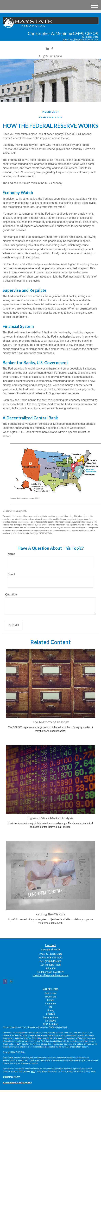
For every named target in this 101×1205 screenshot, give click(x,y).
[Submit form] (14, 625)
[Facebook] (52, 49)
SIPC (33, 1072)
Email (11, 574)
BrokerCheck (61, 1027)
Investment (50, 996)
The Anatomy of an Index (50, 722)
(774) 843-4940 (50, 56)
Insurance (50, 1003)
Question (11, 594)
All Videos (50, 1020)
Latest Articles (50, 1017)
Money (50, 1010)
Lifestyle (50, 1013)
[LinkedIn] (47, 49)
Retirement (50, 993)
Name (11, 553)
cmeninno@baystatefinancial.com (80, 39)
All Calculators (50, 1024)
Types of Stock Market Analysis (50, 818)
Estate (50, 1000)
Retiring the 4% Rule (50, 914)
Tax (50, 1007)
